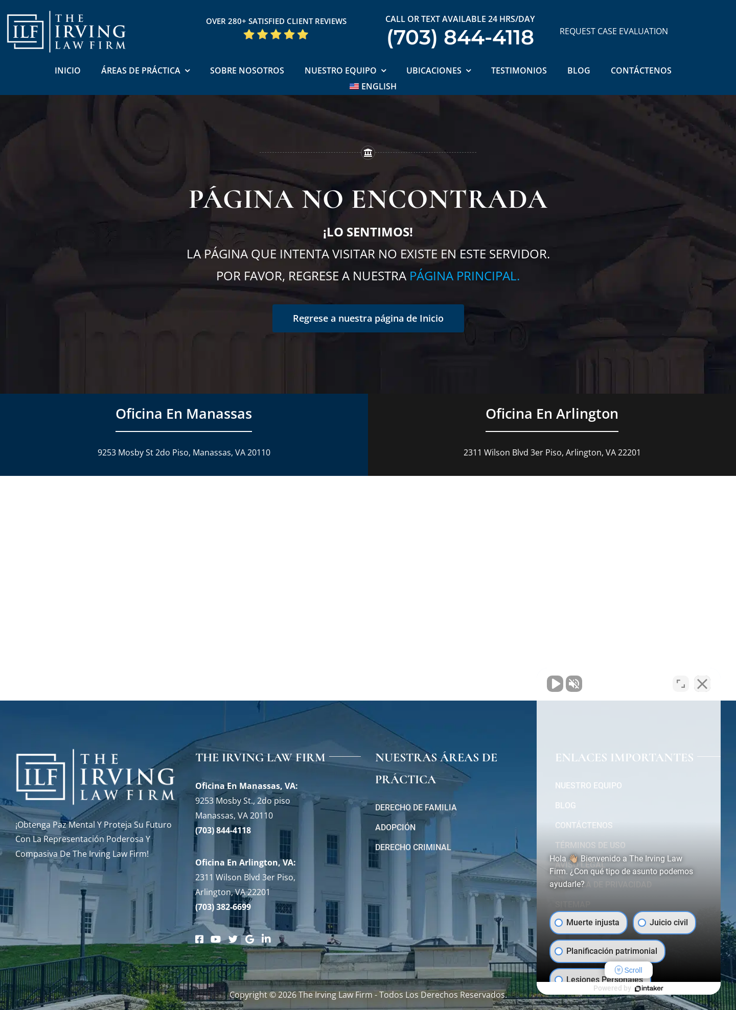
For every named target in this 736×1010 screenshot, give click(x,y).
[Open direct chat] (681, 684)
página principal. (464, 275)
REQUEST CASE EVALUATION (614, 31)
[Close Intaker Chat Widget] (702, 684)
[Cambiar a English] (373, 87)
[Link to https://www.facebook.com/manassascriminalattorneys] (199, 939)
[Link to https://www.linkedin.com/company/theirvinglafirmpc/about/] (266, 939)
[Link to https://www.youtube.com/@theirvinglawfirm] (216, 939)
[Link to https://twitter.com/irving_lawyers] (233, 939)
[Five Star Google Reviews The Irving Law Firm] (276, 32)
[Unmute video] (555, 684)
